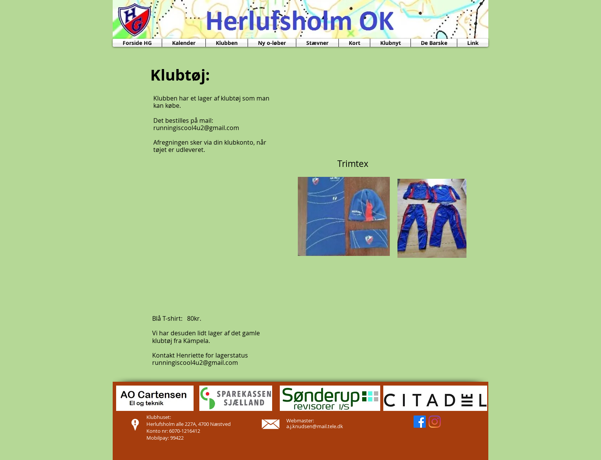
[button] (227, 43)
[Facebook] (420, 421)
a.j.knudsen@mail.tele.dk (314, 426)
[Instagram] (435, 421)
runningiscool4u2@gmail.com (196, 128)
